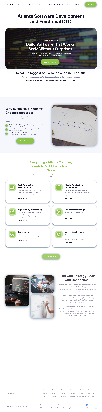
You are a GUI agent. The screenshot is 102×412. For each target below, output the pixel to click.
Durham (45, 393)
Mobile (81, 393)
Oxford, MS (83, 396)
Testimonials (55, 405)
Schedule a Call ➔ (50, 62)
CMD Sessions (75, 4)
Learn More (22, 198)
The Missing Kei (67, 408)
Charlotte (73, 390)
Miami (45, 396)
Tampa (54, 390)
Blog (67, 405)
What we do (43, 405)
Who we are (42, 4)
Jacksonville (55, 396)
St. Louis (45, 390)
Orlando (54, 393)
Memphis (91, 396)
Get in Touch (90, 4)
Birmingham (74, 396)
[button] (32, 4)
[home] (13, 4)
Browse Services (51, 256)
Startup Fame (79, 405)
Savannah (64, 390)
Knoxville (91, 390)
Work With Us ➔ (25, 141)
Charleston (64, 396)
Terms (79, 408)
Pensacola (73, 393)
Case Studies (55, 408)
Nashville (91, 393)
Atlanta (63, 393)
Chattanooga (83, 390)
